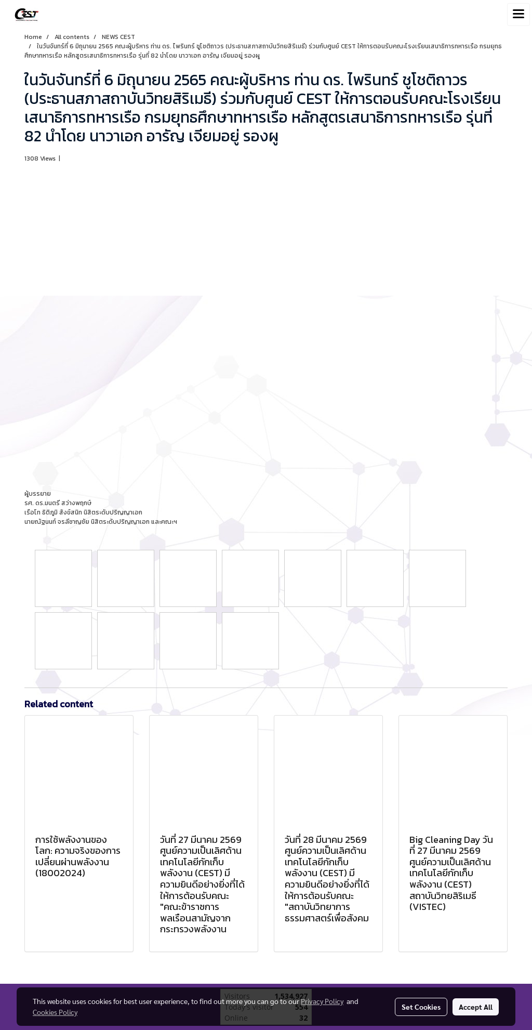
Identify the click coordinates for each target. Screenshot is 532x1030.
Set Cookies (421, 1006)
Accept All (476, 1006)
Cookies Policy (55, 1011)
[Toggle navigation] (518, 14)
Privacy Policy (322, 1001)
